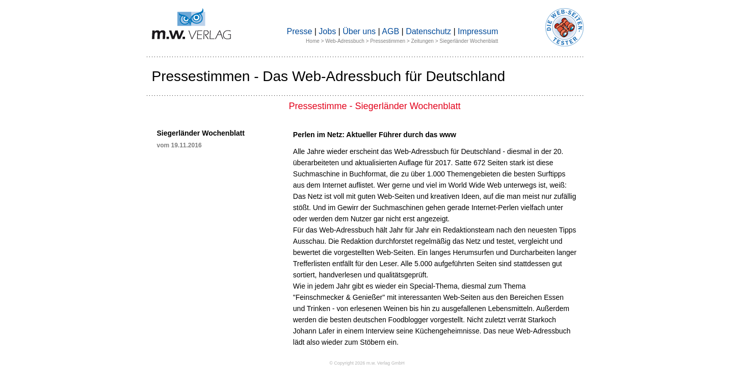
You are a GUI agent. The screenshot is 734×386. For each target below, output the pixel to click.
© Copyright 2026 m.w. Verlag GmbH (367, 363)
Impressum (478, 31)
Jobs (327, 31)
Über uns (359, 31)
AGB (390, 31)
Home (313, 41)
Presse (299, 31)
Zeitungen (422, 41)
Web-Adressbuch (344, 41)
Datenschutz (428, 31)
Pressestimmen (387, 41)
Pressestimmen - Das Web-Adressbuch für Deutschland (329, 76)
